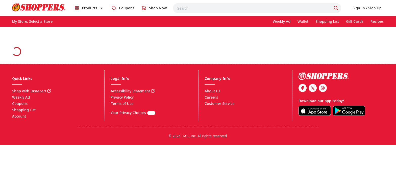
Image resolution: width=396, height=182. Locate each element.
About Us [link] (212, 90)
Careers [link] (211, 97)
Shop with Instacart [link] (29, 90)
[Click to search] (336, 8)
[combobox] (257, 8)
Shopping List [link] (24, 109)
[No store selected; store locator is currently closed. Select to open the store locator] (41, 21)
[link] (39, 7)
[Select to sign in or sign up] (367, 8)
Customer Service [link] (219, 103)
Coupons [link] (20, 103)
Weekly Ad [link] (21, 97)
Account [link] (19, 116)
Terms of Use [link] (122, 103)
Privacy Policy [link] (122, 97)
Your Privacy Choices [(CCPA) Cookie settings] (133, 112)
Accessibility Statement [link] (130, 90)
